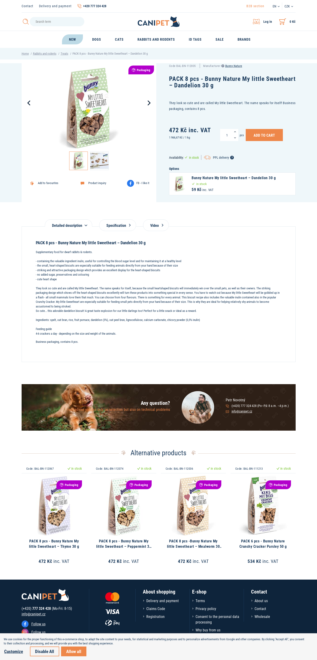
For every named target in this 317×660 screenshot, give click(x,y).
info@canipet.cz (242, 411)
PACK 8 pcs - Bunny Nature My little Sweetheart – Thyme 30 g (54, 543)
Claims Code (155, 608)
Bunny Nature (233, 66)
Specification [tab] (117, 225)
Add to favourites (48, 183)
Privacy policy (206, 608)
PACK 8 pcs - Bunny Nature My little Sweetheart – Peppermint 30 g (123, 546)
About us (261, 600)
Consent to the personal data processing (217, 619)
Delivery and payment (55, 6)
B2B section (255, 6)
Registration (155, 616)
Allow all (73, 651)
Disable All (44, 651)
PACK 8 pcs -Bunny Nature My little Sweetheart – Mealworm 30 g (193, 546)
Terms (200, 600)
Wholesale (262, 616)
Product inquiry (97, 183)
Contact (27, 6)
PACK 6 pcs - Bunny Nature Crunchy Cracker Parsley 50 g (263, 543)
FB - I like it (142, 183)
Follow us (38, 623)
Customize (13, 651)
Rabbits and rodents (44, 53)
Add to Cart (264, 135)
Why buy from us (208, 629)
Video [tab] (156, 225)
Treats (64, 53)
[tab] (68, 223)
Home (25, 53)
